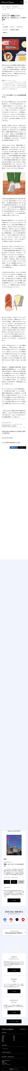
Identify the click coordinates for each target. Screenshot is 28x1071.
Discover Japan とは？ (6, 1060)
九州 (14, 1040)
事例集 (3, 1061)
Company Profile (6, 1052)
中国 (14, 1038)
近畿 (3, 1038)
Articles (4, 1032)
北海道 (3, 1035)
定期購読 (21, 881)
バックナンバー (5, 1048)
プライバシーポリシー (6, 1064)
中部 (14, 1037)
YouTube (23, 921)
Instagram (11, 921)
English (23, 1029)
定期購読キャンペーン (13, 1069)
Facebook (5, 921)
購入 (14, 881)
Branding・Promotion (8, 1056)
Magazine (4, 1045)
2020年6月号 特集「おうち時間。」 (9, 426)
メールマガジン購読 (14, 1021)
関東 (3, 1037)
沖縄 (3, 1041)
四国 (3, 1040)
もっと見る (7, 881)
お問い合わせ (4, 1063)
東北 (14, 1035)
